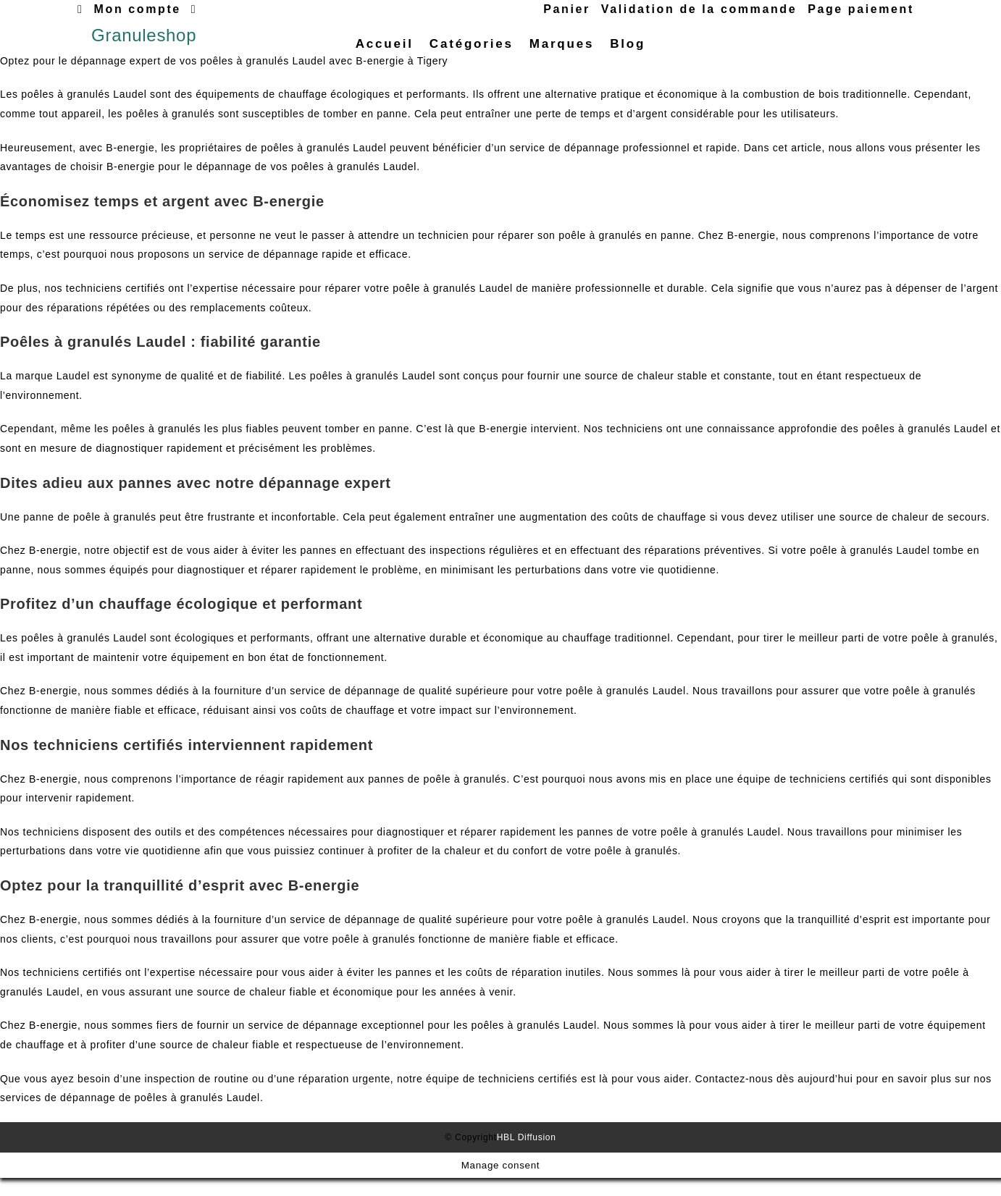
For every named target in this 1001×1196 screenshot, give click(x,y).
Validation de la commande (699, 9)
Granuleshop (143, 44)
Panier (566, 9)
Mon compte (137, 9)
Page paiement (861, 9)
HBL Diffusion (526, 1155)
